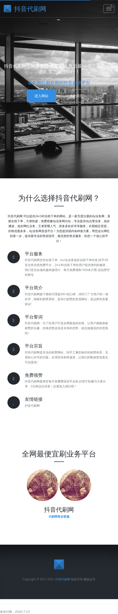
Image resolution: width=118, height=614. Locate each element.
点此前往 (76, 95)
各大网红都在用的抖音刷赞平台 (59, 83)
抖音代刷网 (62, 579)
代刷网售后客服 (59, 516)
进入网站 (41, 95)
